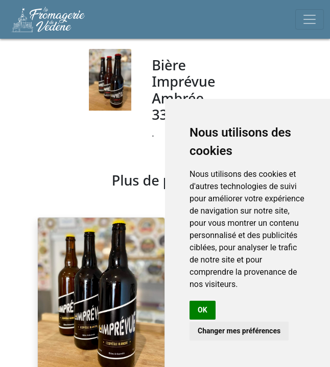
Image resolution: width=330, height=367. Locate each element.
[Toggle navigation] (309, 19)
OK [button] (202, 310)
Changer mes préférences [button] (239, 331)
